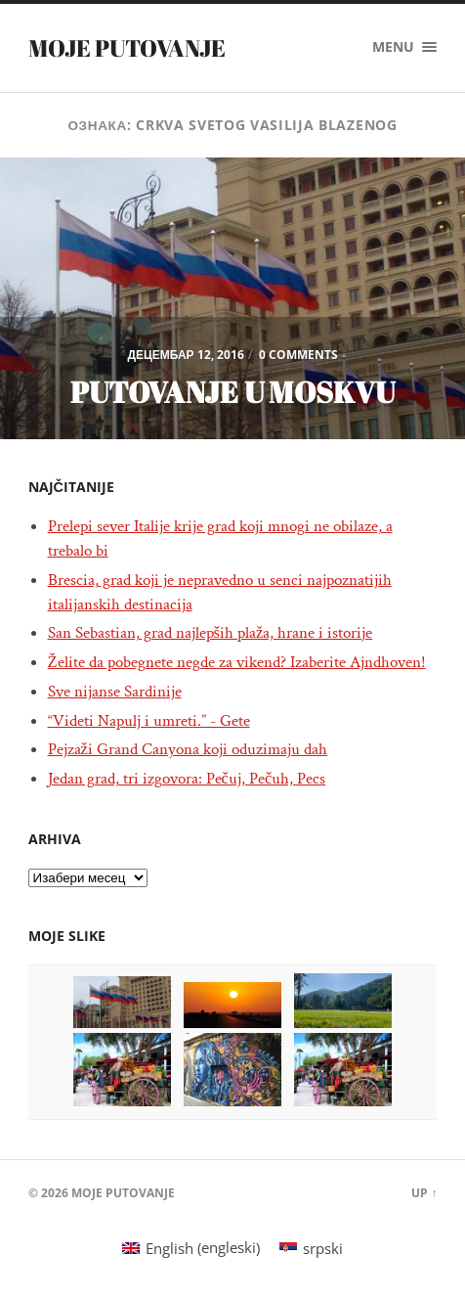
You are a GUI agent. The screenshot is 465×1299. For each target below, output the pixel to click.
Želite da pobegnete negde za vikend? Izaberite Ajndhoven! (237, 662)
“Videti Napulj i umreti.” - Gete (149, 721)
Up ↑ (424, 1193)
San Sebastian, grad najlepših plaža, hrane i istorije (210, 633)
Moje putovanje (127, 48)
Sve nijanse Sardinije (115, 691)
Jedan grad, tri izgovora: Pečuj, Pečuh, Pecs (187, 778)
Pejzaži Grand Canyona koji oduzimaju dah (187, 749)
